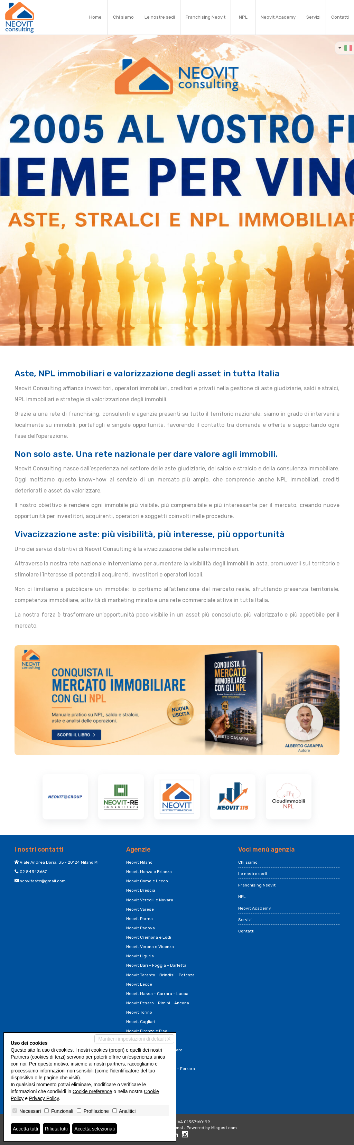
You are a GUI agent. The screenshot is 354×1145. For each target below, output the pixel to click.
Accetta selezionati (94, 1129)
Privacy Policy (44, 1098)
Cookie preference (92, 1091)
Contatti (340, 17)
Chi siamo (123, 17)
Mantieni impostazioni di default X (134, 1039)
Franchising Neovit (205, 17)
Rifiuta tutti (56, 1129)
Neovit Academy (278, 17)
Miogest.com (224, 1127)
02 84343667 (33, 871)
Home (95, 17)
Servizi (313, 17)
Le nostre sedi (160, 17)
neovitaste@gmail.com (43, 881)
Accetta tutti (25, 1129)
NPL (243, 17)
